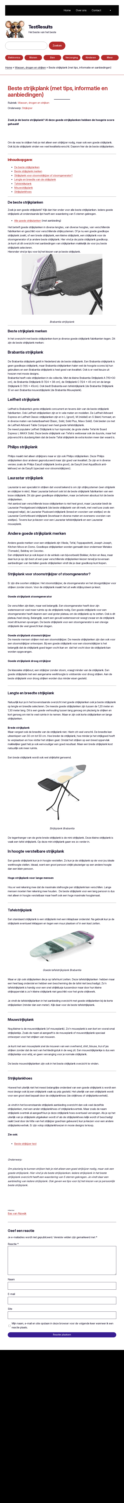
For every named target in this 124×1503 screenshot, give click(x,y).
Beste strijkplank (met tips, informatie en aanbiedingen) (58, 91)
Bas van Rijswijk (17, 1213)
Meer (110, 57)
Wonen (33, 57)
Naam (11, 1279)
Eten (52, 57)
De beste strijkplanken (27, 167)
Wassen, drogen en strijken (30, 67)
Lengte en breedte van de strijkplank (35, 179)
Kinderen (91, 57)
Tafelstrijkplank (22, 183)
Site (10, 1308)
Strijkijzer (27, 108)
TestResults (40, 27)
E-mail (11, 1294)
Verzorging (71, 57)
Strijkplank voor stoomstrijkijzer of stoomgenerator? (43, 175)
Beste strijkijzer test (25, 1143)
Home (8, 67)
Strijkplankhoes (23, 191)
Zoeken (57, 45)
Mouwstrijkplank (23, 187)
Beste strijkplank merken (28, 171)
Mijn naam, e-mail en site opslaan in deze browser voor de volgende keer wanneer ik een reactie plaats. (62, 1325)
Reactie (13, 1244)
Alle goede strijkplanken (27, 220)
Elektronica (14, 57)
